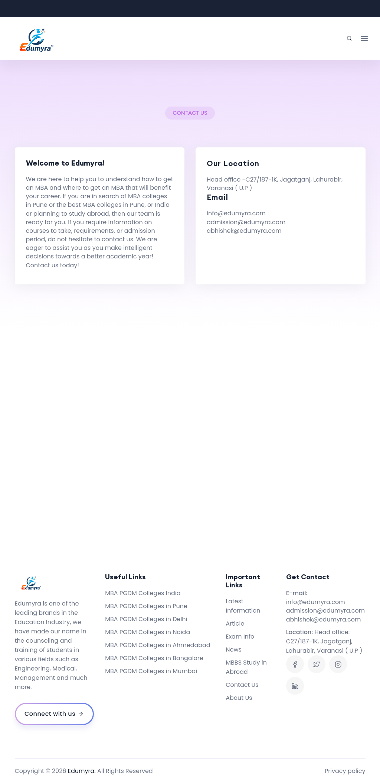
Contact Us (242, 685)
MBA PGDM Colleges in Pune (146, 606)
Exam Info (240, 636)
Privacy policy (345, 771)
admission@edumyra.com (246, 222)
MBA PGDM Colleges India (142, 593)
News (234, 649)
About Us (239, 698)
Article (235, 623)
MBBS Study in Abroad (246, 667)
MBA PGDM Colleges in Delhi (146, 619)
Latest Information (243, 606)
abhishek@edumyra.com (244, 230)
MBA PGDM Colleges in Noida (147, 632)
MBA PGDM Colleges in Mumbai (151, 671)
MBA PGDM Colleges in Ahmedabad (157, 645)
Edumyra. (82, 771)
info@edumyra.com (236, 213)
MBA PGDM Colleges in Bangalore (154, 658)
